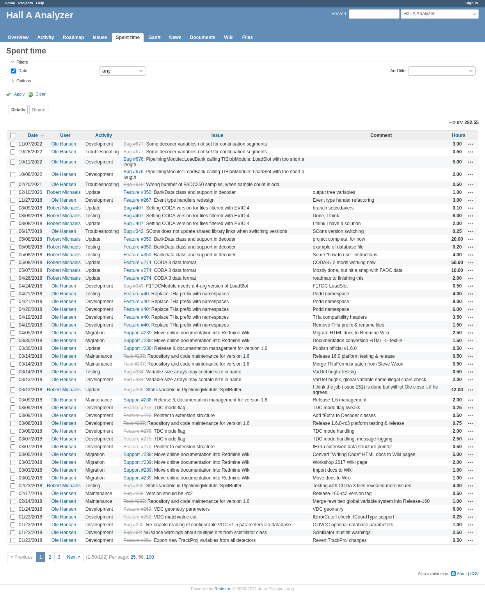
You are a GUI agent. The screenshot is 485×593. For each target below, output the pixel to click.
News (175, 37)
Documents (202, 37)
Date (22, 70)
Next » (74, 557)
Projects (25, 3)
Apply (19, 94)
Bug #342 (133, 231)
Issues (99, 37)
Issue (217, 135)
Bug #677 (133, 144)
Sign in (471, 3)
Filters (22, 62)
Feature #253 (137, 509)
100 (150, 557)
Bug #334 (133, 372)
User (65, 135)
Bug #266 (133, 493)
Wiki (229, 37)
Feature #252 (137, 517)
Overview (18, 37)
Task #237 (134, 356)
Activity (45, 37)
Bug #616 (133, 184)
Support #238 (137, 348)
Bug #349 (133, 286)
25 (133, 557)
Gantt (154, 37)
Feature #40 (136, 293)
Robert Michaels (64, 192)
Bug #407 (133, 208)
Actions (471, 144)
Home (10, 3)
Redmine (222, 588)
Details (18, 109)
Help (40, 3)
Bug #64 (132, 532)
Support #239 (137, 333)
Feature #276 (137, 415)
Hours (458, 135)
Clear (41, 94)
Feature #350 (137, 192)
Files (247, 37)
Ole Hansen (64, 144)
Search (338, 13)
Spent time (128, 37)
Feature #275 (137, 407)
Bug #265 (133, 389)
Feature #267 (137, 200)
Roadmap (73, 37)
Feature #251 (137, 540)
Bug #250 (133, 524)
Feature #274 (137, 262)
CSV (474, 573)
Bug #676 (133, 159)
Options (23, 80)
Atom (462, 573)
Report (39, 109)
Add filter (398, 70)
